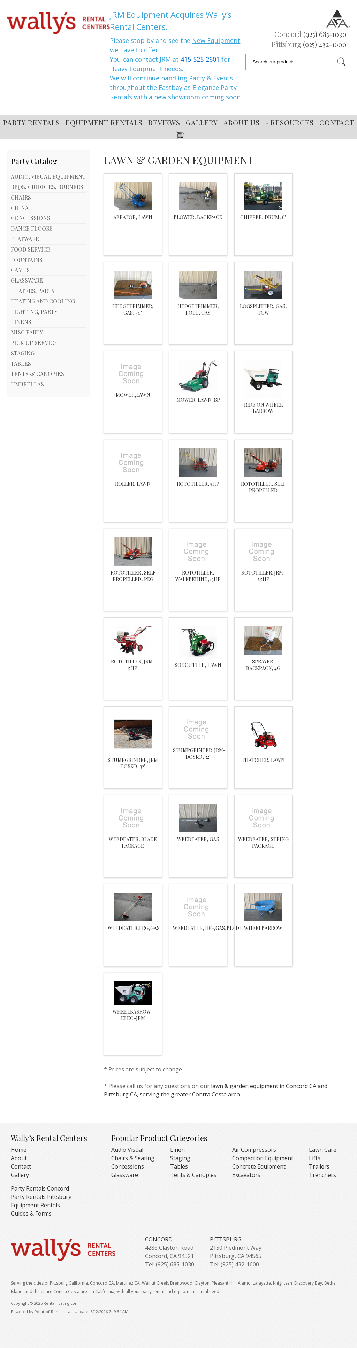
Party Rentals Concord (40, 1188)
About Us (241, 122)
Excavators (246, 1175)
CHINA (20, 207)
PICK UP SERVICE (34, 342)
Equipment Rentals (104, 122)
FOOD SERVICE (31, 249)
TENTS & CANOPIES (37, 373)
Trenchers (322, 1175)
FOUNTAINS (27, 259)
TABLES (21, 363)
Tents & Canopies (193, 1175)
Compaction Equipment (262, 1158)
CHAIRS (21, 197)
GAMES (20, 270)
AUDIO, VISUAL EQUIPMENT (48, 176)
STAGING (23, 353)
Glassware (124, 1175)
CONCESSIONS (30, 218)
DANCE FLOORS (32, 228)
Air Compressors (254, 1150)
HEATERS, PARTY (33, 290)
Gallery (202, 122)
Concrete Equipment (259, 1166)
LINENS (21, 321)
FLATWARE (25, 238)
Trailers (319, 1166)
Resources (289, 122)
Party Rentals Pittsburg (41, 1197)
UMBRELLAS (27, 384)
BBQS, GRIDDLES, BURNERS (47, 187)
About (19, 1158)
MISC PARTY (27, 332)
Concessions (127, 1166)
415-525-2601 (200, 59)
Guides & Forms (31, 1213)
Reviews (164, 122)
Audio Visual (127, 1150)
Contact (336, 122)
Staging (180, 1158)
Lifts (314, 1158)
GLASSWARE (27, 280)
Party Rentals (31, 122)
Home (18, 1150)
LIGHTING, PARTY (34, 311)
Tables (179, 1166)
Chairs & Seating (132, 1158)
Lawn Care (322, 1150)
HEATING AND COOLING (43, 301)
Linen (177, 1150)
